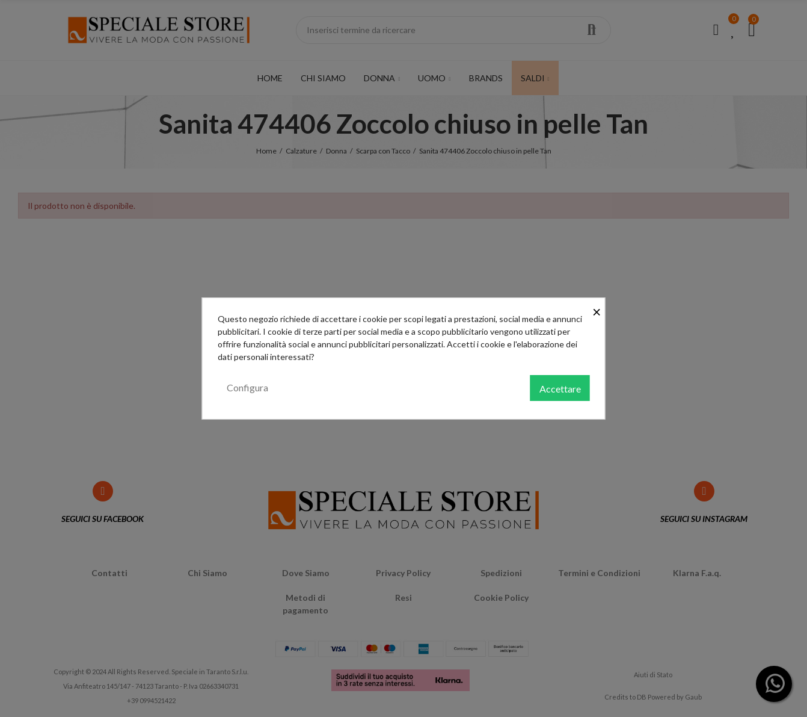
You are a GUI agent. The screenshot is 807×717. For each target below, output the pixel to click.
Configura (247, 387)
